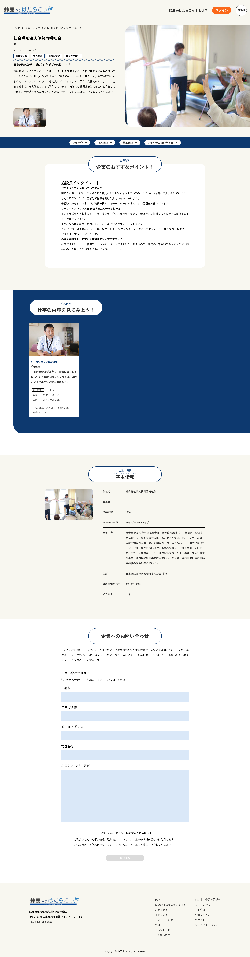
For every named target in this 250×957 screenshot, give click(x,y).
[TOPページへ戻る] (28, 10)
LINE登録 (200, 909)
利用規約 (200, 920)
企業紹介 (78, 142)
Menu (241, 10)
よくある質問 (162, 935)
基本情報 (128, 142)
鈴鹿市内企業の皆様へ (208, 899)
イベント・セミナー (166, 930)
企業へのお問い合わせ (160, 142)
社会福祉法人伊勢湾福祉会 (141, 491)
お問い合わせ (202, 904)
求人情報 (103, 142)
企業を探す (161, 909)
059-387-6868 (133, 584)
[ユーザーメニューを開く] (221, 10)
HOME (16, 28)
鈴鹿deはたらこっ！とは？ (188, 10)
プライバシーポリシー (113, 833)
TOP (157, 899)
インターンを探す (165, 920)
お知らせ (160, 925)
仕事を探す (161, 915)
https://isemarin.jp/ (24, 50)
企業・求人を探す (35, 28)
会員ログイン (202, 915)
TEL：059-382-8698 (40, 922)
